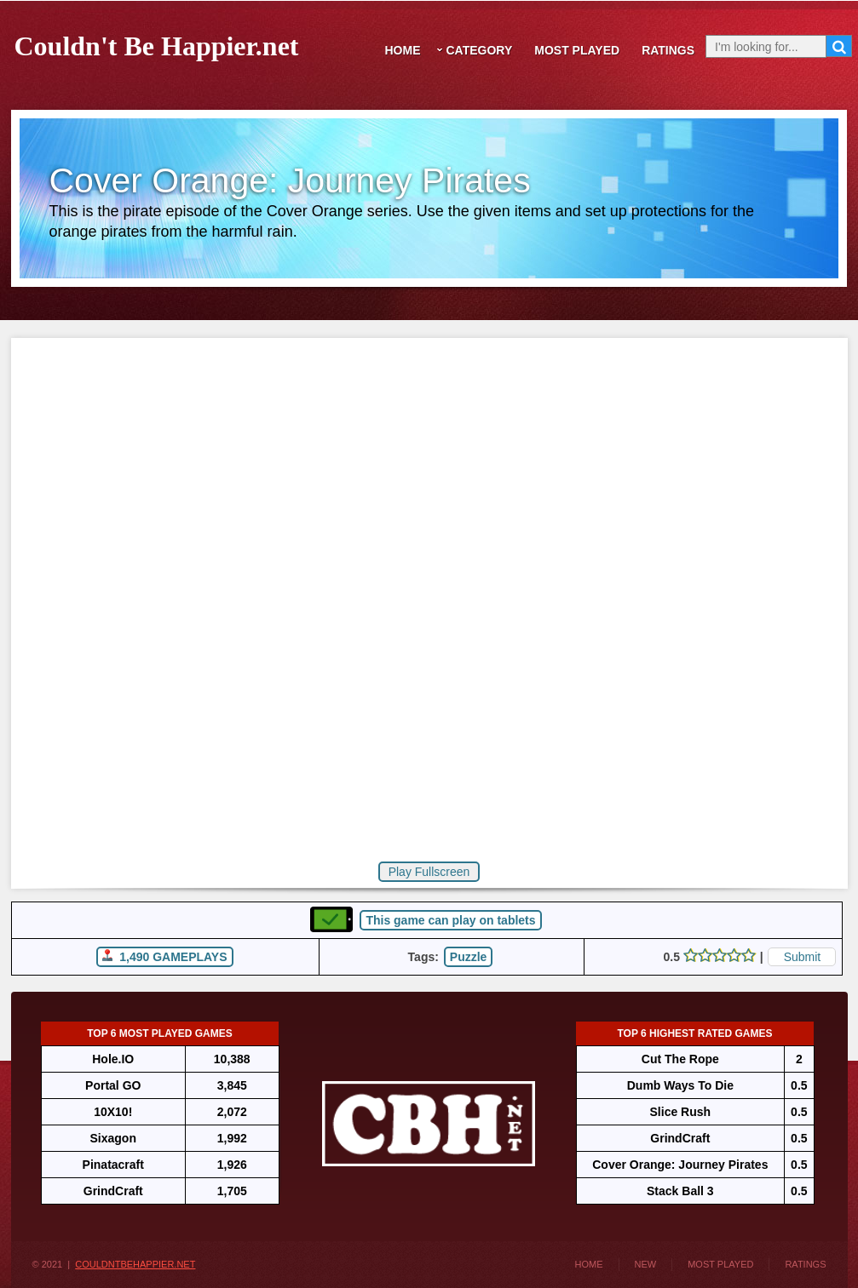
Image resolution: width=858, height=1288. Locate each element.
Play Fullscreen (429, 872)
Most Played (576, 50)
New (646, 1264)
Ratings (668, 50)
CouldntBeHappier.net (135, 1264)
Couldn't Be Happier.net (156, 43)
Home (403, 50)
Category (479, 50)
